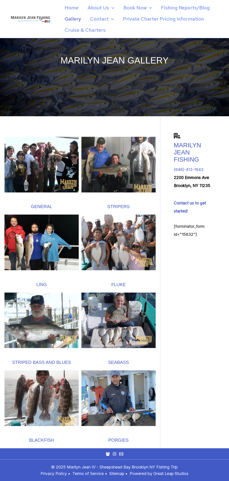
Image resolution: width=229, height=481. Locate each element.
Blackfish (41, 439)
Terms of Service (88, 473)
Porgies (118, 439)
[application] (112, 7)
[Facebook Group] (108, 454)
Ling (41, 284)
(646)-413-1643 (189, 169)
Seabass (118, 362)
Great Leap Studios (171, 473)
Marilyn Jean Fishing (187, 152)
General (41, 206)
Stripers (118, 206)
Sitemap (117, 473)
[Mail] (121, 454)
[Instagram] (114, 454)
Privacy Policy (53, 473)
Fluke (118, 284)
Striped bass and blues (41, 362)
